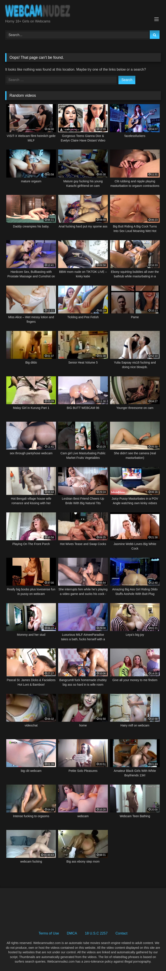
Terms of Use (49, 933)
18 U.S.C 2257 (96, 933)
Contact (121, 933)
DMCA (72, 933)
